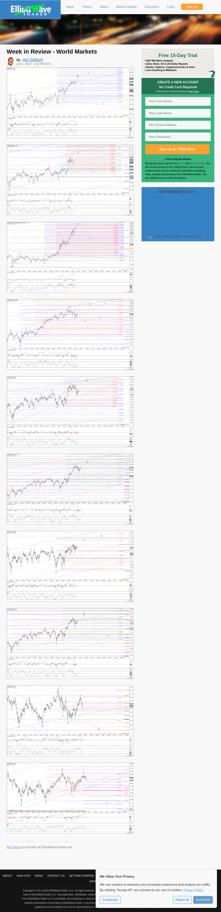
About (7, 875)
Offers (94, 881)
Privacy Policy (193, 890)
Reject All (182, 899)
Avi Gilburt (14, 847)
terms (182, 163)
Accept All (203, 899)
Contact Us (56, 875)
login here (193, 91)
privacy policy (197, 163)
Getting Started (81, 875)
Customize (110, 899)
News (39, 875)
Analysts (23, 875)
